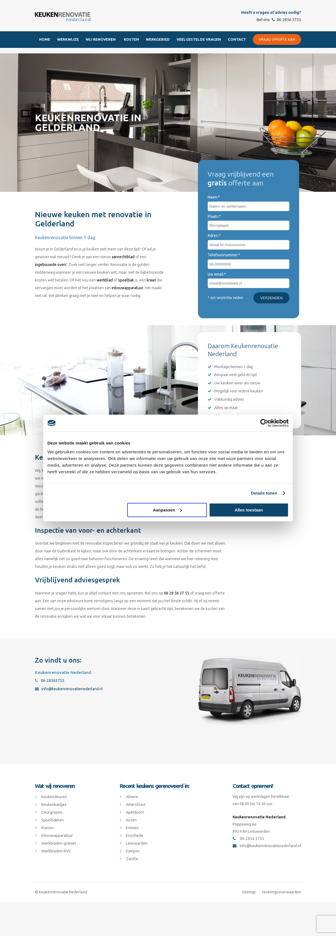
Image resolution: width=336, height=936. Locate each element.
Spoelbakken (52, 820)
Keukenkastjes (54, 804)
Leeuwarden (136, 843)
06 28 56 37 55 (176, 593)
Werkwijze (68, 39)
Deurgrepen (51, 812)
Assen (131, 820)
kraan (151, 280)
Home (44, 39)
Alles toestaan (249, 510)
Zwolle (132, 859)
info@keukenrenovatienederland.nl (69, 689)
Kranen (47, 828)
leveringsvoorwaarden (281, 892)
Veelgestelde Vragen (199, 39)
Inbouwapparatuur (57, 835)
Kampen (133, 851)
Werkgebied (158, 39)
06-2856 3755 (286, 19)
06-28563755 (49, 680)
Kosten (131, 39)
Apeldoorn (135, 812)
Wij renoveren (101, 39)
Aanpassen (167, 510)
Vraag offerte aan (277, 39)
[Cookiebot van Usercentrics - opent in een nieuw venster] (264, 423)
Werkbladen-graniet (58, 843)
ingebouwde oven (50, 264)
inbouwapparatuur (127, 288)
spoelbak (126, 280)
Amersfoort (136, 804)
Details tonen (264, 493)
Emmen (132, 828)
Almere (132, 797)
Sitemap (249, 892)
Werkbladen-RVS (56, 851)
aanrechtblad (123, 257)
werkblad (105, 280)
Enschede (134, 835)
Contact (237, 39)
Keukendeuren (54, 797)
